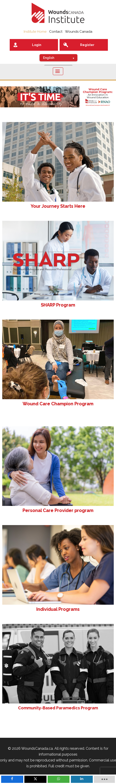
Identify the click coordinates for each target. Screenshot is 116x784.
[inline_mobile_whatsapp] (59, 779)
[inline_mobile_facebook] (12, 779)
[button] (58, 96)
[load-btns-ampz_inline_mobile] (104, 779)
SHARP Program (58, 305)
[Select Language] (58, 57)
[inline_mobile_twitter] (35, 779)
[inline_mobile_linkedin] (82, 779)
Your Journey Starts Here (58, 206)
